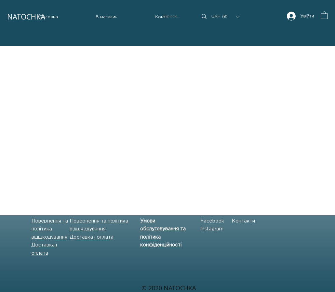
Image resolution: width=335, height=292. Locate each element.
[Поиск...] (175, 16)
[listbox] (225, 16)
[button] (106, 17)
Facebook (212, 221)
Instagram (212, 229)
